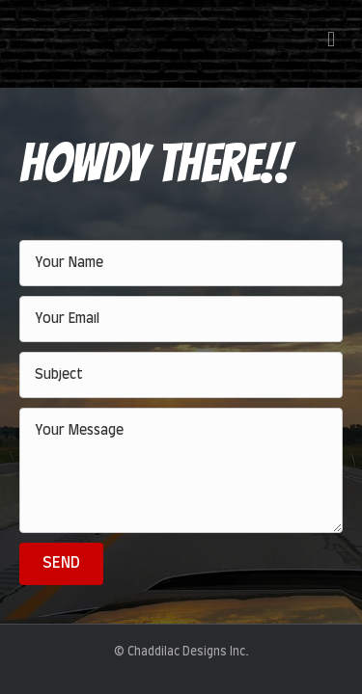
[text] (181, 263)
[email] (181, 319)
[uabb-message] (181, 470)
